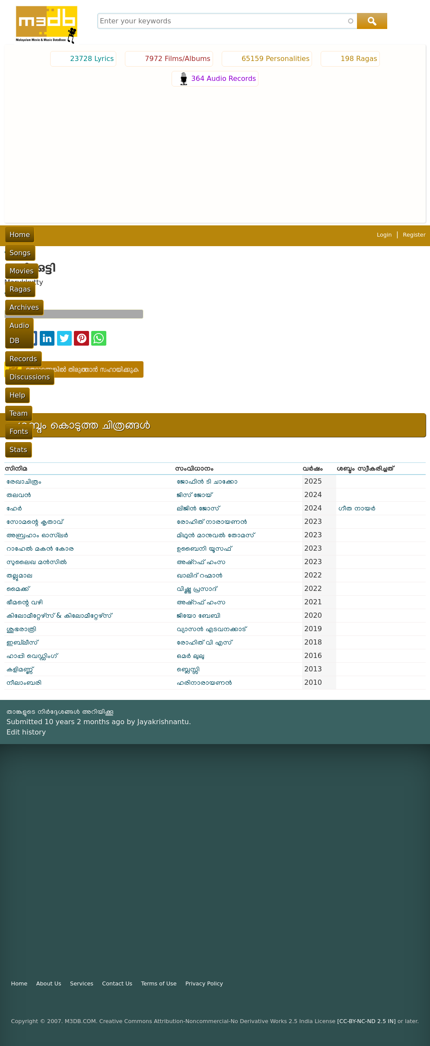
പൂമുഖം (14, 251)
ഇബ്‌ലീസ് (22, 642)
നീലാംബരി (23, 682)
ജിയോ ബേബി (198, 615)
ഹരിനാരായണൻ (204, 682)
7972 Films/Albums (177, 59)
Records (233, 235)
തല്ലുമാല (19, 575)
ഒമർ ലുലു (190, 655)
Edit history (26, 732)
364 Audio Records (223, 78)
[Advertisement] (215, 153)
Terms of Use (159, 983)
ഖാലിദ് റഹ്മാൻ (200, 575)
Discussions (278, 235)
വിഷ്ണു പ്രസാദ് (197, 588)
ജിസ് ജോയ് (194, 495)
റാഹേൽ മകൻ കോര (40, 548)
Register (414, 253)
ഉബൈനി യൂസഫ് (204, 548)
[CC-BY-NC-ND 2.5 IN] (366, 1021)
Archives (152, 235)
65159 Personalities (275, 59)
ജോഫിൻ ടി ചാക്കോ (207, 481)
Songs (50, 235)
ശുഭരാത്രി (21, 629)
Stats (401, 235)
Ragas (116, 235)
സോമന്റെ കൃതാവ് (34, 521)
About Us (48, 983)
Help (316, 235)
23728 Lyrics (92, 59)
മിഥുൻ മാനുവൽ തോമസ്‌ (215, 535)
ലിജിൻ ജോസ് (198, 508)
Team (343, 235)
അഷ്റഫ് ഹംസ (201, 562)
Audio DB (194, 235)
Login (384, 253)
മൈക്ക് (17, 588)
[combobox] (241, 21)
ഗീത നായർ (357, 508)
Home (20, 235)
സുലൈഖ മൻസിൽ (36, 562)
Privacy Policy (204, 983)
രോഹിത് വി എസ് (204, 642)
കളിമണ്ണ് (19, 669)
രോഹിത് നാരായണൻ (212, 521)
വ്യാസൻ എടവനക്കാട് (211, 629)
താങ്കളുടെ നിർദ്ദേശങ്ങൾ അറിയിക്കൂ (60, 711)
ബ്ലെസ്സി (188, 669)
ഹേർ (14, 508)
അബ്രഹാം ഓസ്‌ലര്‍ (37, 535)
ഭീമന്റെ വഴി (24, 602)
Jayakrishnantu (163, 722)
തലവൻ (18, 495)
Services (81, 983)
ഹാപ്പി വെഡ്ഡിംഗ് (31, 655)
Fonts (372, 235)
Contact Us (117, 983)
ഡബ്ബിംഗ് (18, 293)
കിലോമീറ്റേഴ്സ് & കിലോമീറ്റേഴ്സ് (58, 615)
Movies (84, 235)
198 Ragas (359, 59)
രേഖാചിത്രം (23, 481)
